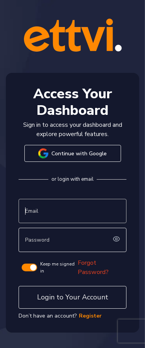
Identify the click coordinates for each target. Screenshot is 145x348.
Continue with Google (72, 153)
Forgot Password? (93, 267)
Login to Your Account (72, 297)
